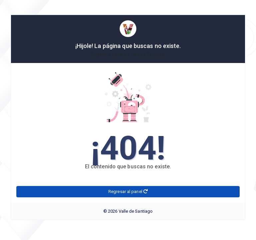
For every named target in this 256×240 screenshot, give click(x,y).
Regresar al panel (128, 191)
